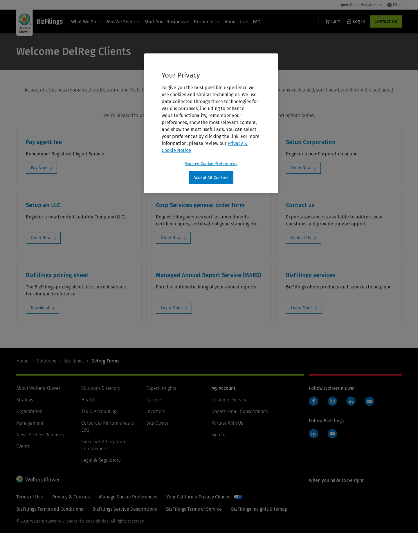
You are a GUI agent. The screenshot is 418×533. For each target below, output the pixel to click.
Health (88, 400)
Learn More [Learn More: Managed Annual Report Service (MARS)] (171, 307)
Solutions (46, 361)
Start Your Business (166, 21)
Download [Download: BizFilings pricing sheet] (40, 307)
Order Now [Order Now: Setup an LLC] (41, 237)
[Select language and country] (394, 5)
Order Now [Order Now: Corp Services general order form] (171, 237)
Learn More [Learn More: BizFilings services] (301, 307)
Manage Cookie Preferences (128, 497)
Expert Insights (161, 388)
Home (22, 361)
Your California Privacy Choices (198, 497)
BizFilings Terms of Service (194, 509)
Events (23, 446)
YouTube (369, 401)
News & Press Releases (40, 434)
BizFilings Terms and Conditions (49, 509)
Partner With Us (227, 423)
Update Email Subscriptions (239, 411)
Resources (207, 21)
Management (29, 423)
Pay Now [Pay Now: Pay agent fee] (39, 167)
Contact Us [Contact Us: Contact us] (301, 237)
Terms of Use (29, 497)
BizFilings (73, 361)
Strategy (24, 400)
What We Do (86, 21)
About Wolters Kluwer (38, 388)
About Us (236, 21)
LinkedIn (351, 401)
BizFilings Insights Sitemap (259, 509)
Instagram (332, 401)
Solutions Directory (100, 388)
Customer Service (229, 400)
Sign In (218, 434)
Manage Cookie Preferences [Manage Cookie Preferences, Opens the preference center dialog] (211, 163)
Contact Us (385, 21)
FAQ (257, 21)
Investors (155, 411)
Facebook (313, 401)
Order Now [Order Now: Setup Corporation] (301, 167)
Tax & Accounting (98, 411)
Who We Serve (122, 21)
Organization (29, 411)
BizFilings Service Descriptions (124, 509)
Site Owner (157, 423)
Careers (154, 400)
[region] (211, 123)
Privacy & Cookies (71, 497)
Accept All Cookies (211, 177)
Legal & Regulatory (100, 460)
